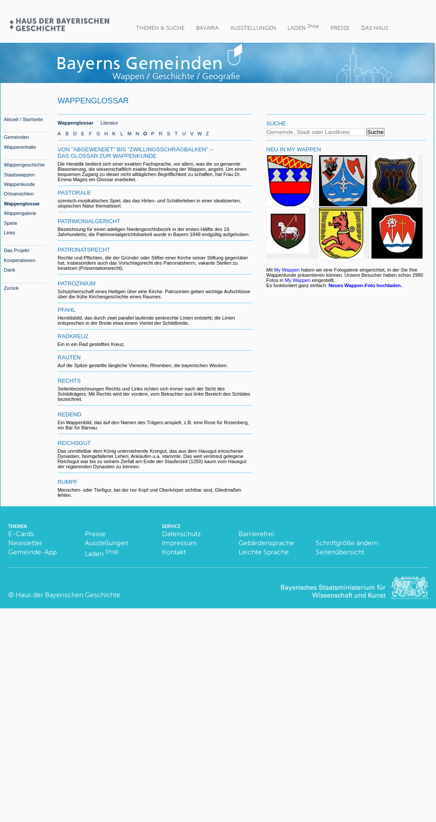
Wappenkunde (19, 184)
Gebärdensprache (266, 543)
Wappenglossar (22, 203)
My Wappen (287, 269)
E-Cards (21, 533)
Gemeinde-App (32, 552)
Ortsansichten (19, 193)
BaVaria (207, 28)
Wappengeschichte (24, 164)
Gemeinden (16, 137)
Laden (303, 27)
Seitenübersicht (340, 552)
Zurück (11, 288)
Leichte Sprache (264, 552)
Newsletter (25, 543)
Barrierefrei (256, 533)
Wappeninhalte (20, 147)
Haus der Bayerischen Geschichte (68, 594)
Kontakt (174, 552)
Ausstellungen (253, 28)
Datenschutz (181, 533)
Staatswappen (19, 174)
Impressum (179, 543)
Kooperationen (20, 260)
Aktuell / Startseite (23, 119)
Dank (9, 269)
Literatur (109, 122)
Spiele (10, 223)
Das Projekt (16, 250)
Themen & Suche (160, 28)
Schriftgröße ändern (347, 543)
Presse (339, 28)
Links (9, 232)
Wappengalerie (20, 213)
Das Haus (374, 28)
